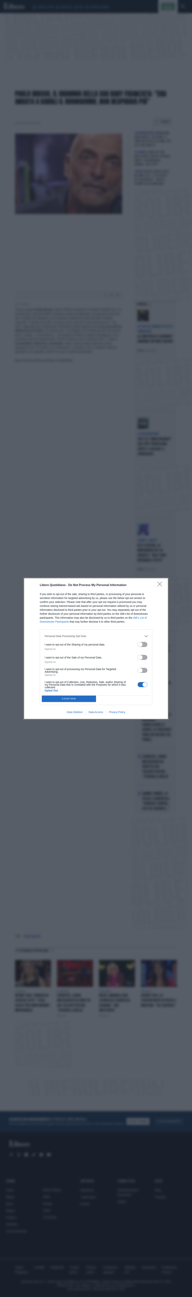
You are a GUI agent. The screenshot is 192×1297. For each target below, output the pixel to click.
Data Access (95, 712)
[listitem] (96, 636)
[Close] (160, 585)
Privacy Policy (117, 712)
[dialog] (96, 648)
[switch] (142, 644)
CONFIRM (69, 698)
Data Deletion (75, 712)
